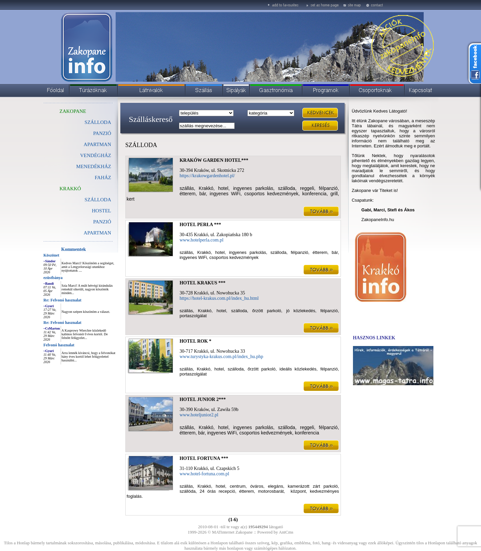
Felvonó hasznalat (59, 345)
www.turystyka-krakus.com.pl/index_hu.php (221, 356)
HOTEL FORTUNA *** (204, 458)
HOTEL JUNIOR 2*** (203, 399)
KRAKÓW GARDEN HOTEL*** (214, 160)
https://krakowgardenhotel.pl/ (207, 175)
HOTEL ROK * (196, 341)
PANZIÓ (102, 133)
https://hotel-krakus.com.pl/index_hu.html (219, 298)
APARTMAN (97, 144)
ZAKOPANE (73, 111)
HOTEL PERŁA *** (200, 224)
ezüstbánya (53, 277)
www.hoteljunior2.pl (199, 414)
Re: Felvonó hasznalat (62, 300)
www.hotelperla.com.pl (202, 240)
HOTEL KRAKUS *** (203, 282)
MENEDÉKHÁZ (93, 166)
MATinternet (223, 532)
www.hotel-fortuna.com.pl (204, 473)
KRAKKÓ (70, 188)
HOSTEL (101, 210)
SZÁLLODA (97, 122)
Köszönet (51, 255)
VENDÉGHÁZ (95, 155)
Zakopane (244, 532)
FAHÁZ (103, 177)
